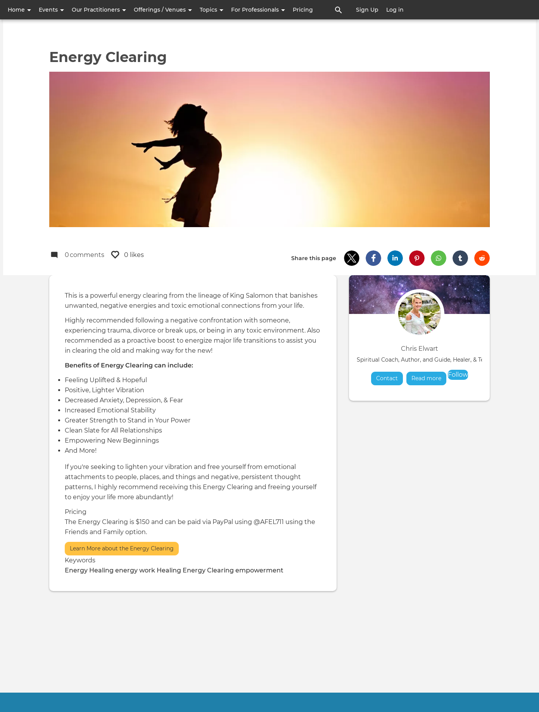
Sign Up (367, 9)
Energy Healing (89, 570)
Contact (387, 378)
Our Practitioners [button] (99, 9)
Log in (395, 9)
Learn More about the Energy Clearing (122, 548)
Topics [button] (211, 9)
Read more (428, 378)
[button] (351, 258)
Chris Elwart (419, 348)
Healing (169, 570)
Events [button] (51, 9)
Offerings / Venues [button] (163, 9)
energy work (135, 570)
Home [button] (19, 9)
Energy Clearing (208, 570)
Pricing (303, 9)
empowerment (259, 570)
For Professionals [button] (258, 9)
